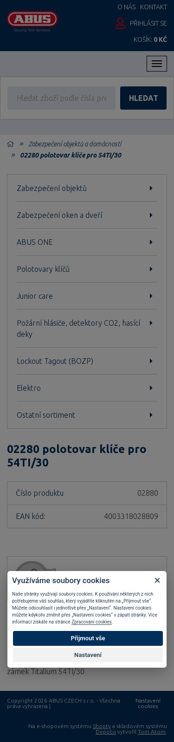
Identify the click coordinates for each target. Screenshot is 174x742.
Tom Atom (152, 732)
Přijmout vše (88, 638)
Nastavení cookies (148, 703)
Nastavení (88, 654)
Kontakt (153, 7)
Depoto (106, 732)
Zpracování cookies (91, 621)
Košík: (150, 39)
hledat (143, 98)
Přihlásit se (148, 23)
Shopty (102, 726)
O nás (126, 7)
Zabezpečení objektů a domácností (74, 144)
